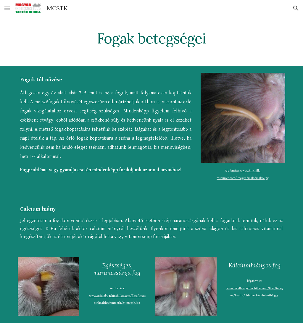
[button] (7, 8)
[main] (151, 37)
